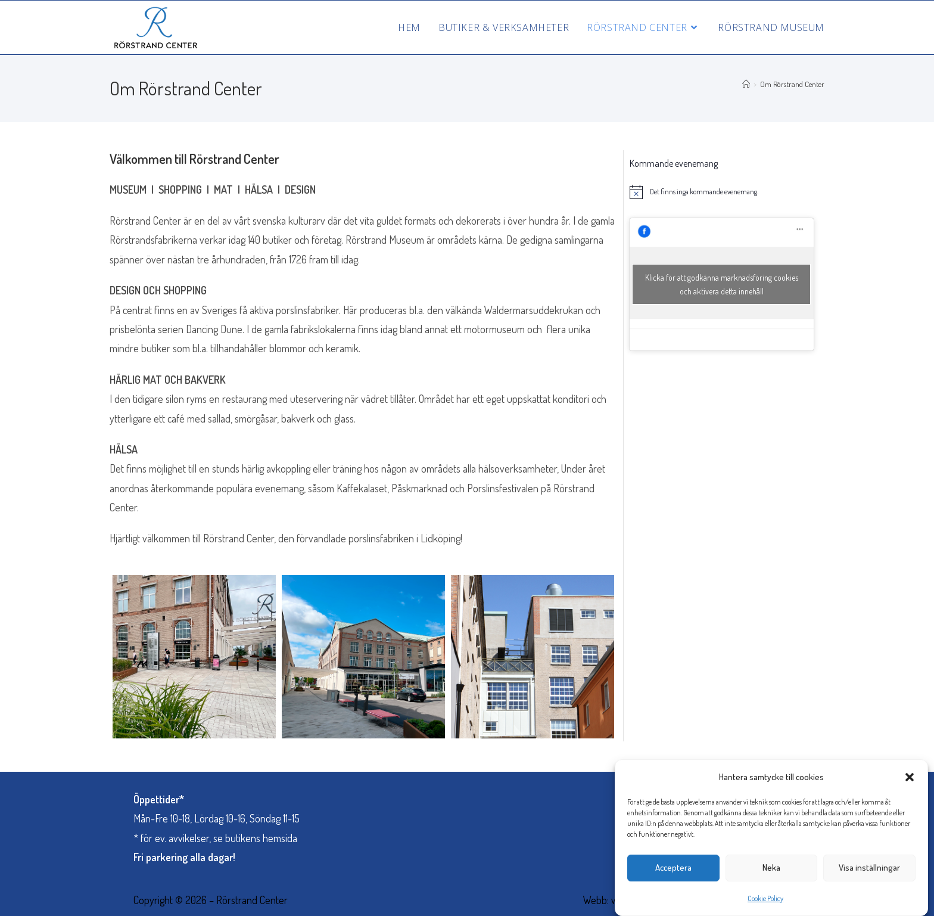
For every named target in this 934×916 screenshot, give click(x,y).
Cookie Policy (765, 907)
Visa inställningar (869, 877)
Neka (771, 877)
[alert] (722, 192)
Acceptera (673, 877)
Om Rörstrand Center (792, 84)
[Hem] (746, 84)
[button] (910, 786)
